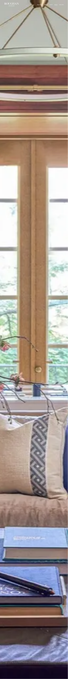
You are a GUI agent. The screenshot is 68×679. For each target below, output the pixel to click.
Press (56, 4)
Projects (40, 4)
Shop (51, 4)
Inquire (61, 4)
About (46, 4)
